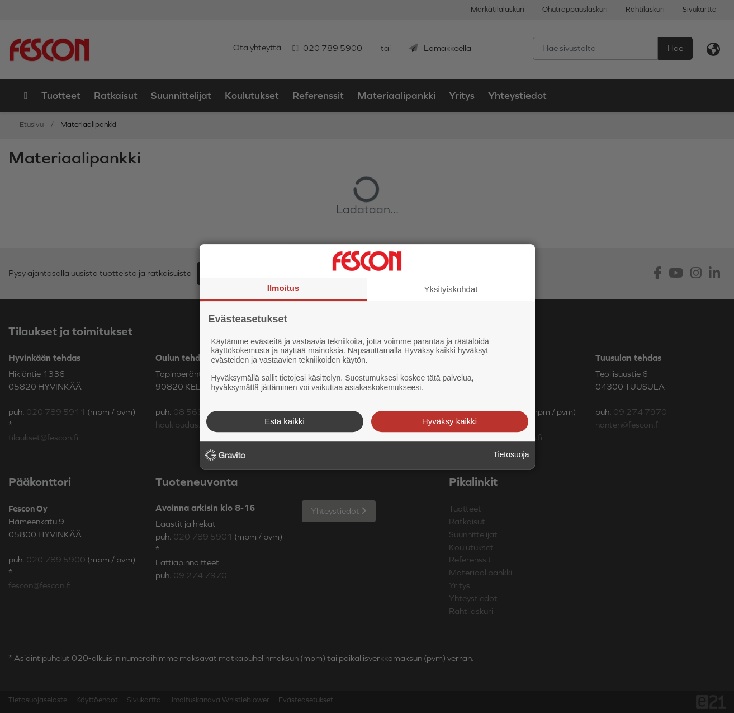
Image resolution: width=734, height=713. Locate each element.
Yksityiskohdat (451, 289)
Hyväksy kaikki (449, 421)
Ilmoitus (283, 288)
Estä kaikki (284, 421)
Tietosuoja (511, 454)
